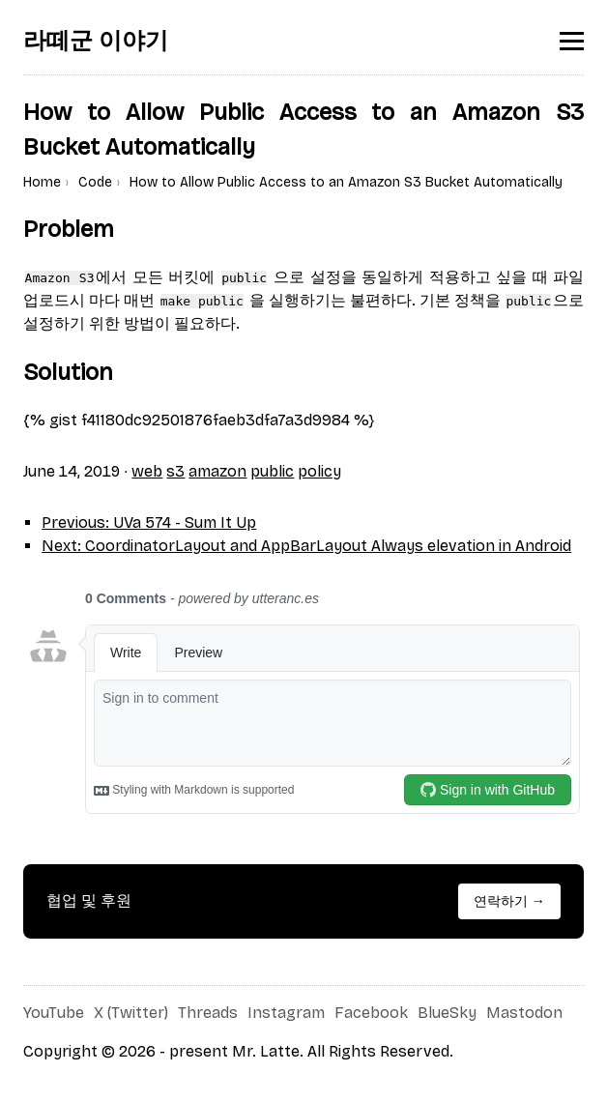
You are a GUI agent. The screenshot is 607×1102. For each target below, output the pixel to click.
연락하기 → (509, 901)
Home (42, 182)
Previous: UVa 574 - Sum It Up (149, 522)
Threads (208, 1012)
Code (95, 182)
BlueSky (447, 1012)
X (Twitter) (131, 1012)
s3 (175, 471)
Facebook (371, 1012)
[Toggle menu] (572, 41)
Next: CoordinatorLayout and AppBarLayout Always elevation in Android (306, 545)
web (146, 471)
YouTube (53, 1012)
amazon (217, 471)
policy (319, 471)
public (272, 471)
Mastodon (524, 1012)
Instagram (286, 1012)
